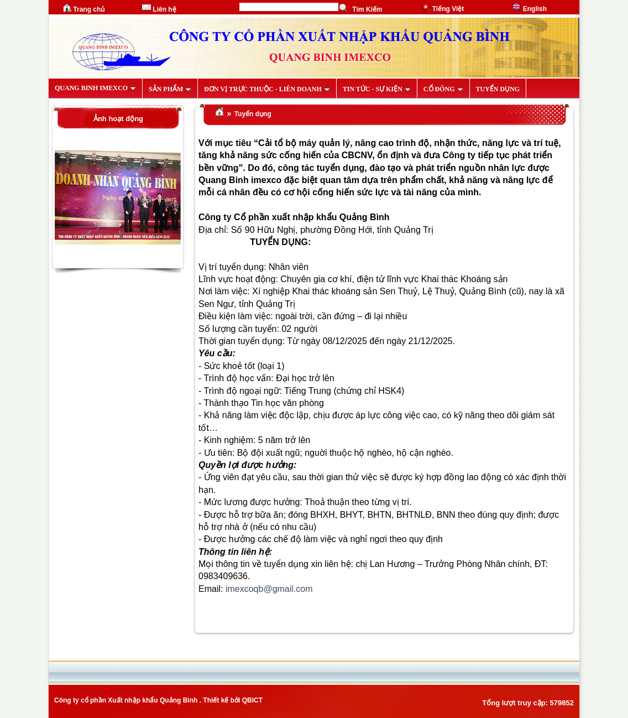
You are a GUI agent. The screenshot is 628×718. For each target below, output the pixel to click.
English (529, 9)
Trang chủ (83, 9)
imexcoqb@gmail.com (269, 589)
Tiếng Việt (442, 9)
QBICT (252, 700)
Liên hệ (159, 9)
